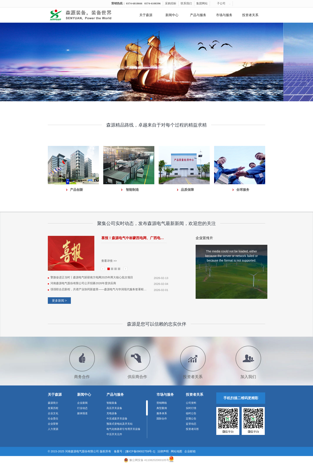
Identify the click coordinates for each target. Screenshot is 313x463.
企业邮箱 (190, 451)
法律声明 (163, 451)
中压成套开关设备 (117, 418)
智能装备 (112, 402)
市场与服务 (224, 15)
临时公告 (191, 413)
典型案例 (161, 408)
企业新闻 (82, 402)
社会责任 (53, 418)
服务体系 (161, 413)
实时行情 (191, 408)
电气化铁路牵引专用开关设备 (123, 429)
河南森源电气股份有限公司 (82, 451)
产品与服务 (198, 15)
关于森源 (145, 15)
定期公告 (191, 418)
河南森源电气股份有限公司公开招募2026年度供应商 (83, 283)
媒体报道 (82, 413)
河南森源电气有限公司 (86, 15)
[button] (148, 99)
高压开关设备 (114, 408)
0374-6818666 (134, 3)
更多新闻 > (59, 300)
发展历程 (53, 408)
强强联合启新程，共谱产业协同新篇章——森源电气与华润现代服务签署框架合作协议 (99, 289)
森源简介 (53, 402)
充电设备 (112, 413)
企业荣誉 (53, 423)
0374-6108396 (152, 3)
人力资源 (53, 429)
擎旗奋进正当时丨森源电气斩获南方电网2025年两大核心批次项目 (91, 277)
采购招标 (170, 3)
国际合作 (161, 418)
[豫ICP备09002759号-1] (140, 451)
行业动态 (82, 408)
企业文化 (53, 413)
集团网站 (202, 3)
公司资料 (191, 402)
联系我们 (186, 3)
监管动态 (191, 423)
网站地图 (176, 451)
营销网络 (161, 402)
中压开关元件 (114, 434)
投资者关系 (250, 15)
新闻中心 (171, 15)
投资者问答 (192, 429)
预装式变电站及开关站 (120, 423)
